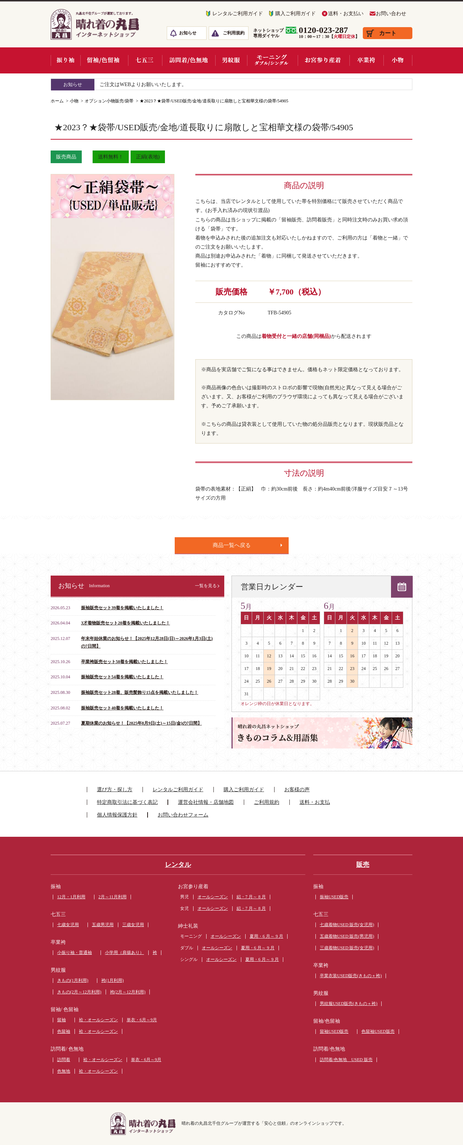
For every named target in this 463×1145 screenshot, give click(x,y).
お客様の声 (297, 789)
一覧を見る (206, 585)
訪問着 (63, 1059)
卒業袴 (58, 942)
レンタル (178, 864)
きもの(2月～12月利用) (79, 992)
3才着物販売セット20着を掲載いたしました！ (125, 622)
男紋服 (58, 970)
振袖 (56, 886)
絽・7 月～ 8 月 (251, 896)
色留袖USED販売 (377, 1031)
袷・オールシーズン (98, 1019)
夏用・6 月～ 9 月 (266, 936)
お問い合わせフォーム (183, 815)
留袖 (61, 1019)
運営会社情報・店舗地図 (206, 802)
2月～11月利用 (112, 896)
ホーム (57, 100)
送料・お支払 (315, 802)
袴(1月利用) (112, 980)
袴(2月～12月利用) (127, 992)
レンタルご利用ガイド (237, 13)
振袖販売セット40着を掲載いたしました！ (122, 708)
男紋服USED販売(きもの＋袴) (348, 1003)
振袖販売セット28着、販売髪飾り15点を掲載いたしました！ (139, 692)
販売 (362, 864)
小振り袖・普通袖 (74, 952)
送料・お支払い (346, 13)
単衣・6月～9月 (142, 1019)
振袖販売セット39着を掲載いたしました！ (122, 607)
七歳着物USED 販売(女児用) (347, 924)
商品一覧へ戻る (232, 545)
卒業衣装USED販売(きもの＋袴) (351, 975)
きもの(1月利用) (72, 980)
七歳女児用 (68, 924)
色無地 (63, 1071)
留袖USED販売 (334, 1031)
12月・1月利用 (71, 896)
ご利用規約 (234, 32)
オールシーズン (212, 896)
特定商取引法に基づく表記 (127, 802)
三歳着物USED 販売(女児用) (347, 947)
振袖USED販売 (334, 896)
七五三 (58, 914)
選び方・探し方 (114, 789)
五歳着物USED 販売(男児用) (347, 936)
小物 (74, 100)
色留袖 (63, 1031)
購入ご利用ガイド (295, 13)
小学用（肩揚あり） (124, 952)
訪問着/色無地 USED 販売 (346, 1059)
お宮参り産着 (193, 886)
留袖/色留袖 (326, 1021)
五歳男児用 (103, 924)
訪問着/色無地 (329, 1049)
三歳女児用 (133, 924)
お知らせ (187, 32)
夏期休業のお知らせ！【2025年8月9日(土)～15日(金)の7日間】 (141, 723)
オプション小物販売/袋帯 (109, 100)
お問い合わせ (391, 13)
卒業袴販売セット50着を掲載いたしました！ (124, 661)
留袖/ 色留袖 (64, 1009)
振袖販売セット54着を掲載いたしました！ (122, 676)
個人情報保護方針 (117, 815)
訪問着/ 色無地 (67, 1049)
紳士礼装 (188, 926)
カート (387, 33)
